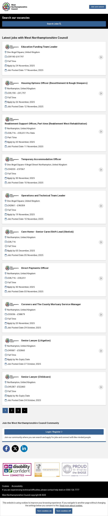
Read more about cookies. (71, 505)
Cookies (5, 486)
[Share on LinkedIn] (24, 448)
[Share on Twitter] (15, 448)
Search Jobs (54, 24)
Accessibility (17, 486)
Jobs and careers (97, 7)
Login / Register (54, 432)
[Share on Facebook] (6, 448)
